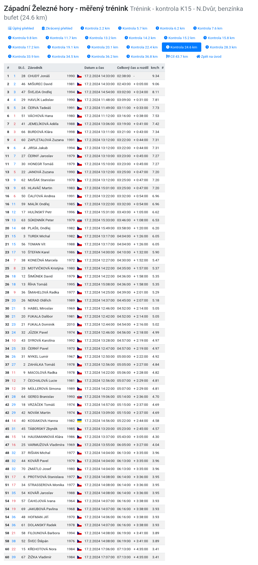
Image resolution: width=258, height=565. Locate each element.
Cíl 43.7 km (177, 56)
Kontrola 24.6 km (181, 47)
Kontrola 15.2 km (179, 38)
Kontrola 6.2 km (170, 28)
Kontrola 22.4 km (141, 47)
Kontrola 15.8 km (218, 38)
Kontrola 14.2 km (140, 38)
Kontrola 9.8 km (22, 38)
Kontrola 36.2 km (102, 56)
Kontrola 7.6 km (208, 28)
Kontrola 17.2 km (23, 47)
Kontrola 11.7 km (61, 38)
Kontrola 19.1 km (62, 47)
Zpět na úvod (208, 56)
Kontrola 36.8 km (141, 56)
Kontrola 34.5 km (62, 56)
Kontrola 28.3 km (220, 47)
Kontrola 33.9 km (23, 56)
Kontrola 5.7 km (132, 28)
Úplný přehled (21, 28)
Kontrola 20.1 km (102, 47)
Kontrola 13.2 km (100, 38)
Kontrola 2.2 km (95, 28)
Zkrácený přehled (57, 28)
